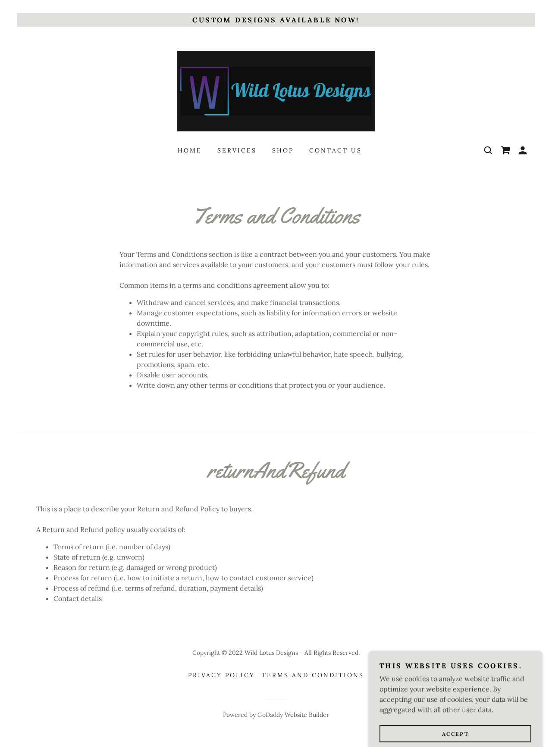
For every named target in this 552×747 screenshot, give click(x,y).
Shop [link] (283, 150)
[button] (522, 150)
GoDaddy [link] (270, 715)
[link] (276, 90)
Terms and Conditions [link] (313, 675)
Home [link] (190, 150)
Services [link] (237, 150)
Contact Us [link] (335, 150)
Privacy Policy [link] (221, 675)
